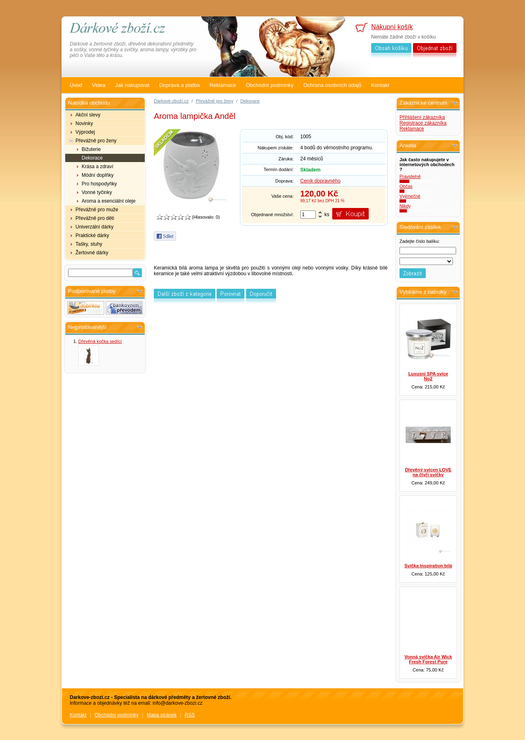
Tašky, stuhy (88, 244)
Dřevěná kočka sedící (100, 341)
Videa (98, 85)
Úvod (76, 85)
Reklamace (223, 85)
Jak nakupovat (132, 85)
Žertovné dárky (91, 253)
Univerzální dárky (94, 227)
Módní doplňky (98, 175)
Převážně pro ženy (95, 141)
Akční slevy (87, 115)
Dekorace (92, 158)
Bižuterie (91, 149)
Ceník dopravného (320, 181)
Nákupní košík (392, 26)
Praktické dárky (92, 235)
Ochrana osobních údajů (332, 85)
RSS (190, 715)
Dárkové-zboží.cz (171, 100)
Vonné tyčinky (97, 192)
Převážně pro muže (96, 209)
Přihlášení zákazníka (422, 117)
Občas (406, 186)
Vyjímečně (409, 196)
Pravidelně (410, 176)
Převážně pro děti (94, 218)
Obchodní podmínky (269, 85)
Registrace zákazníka (423, 123)
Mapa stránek (162, 715)
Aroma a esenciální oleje (108, 201)
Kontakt (380, 85)
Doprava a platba (179, 85)
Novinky (84, 123)
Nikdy (405, 205)
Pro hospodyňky (99, 184)
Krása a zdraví (97, 166)
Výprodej (85, 132)
